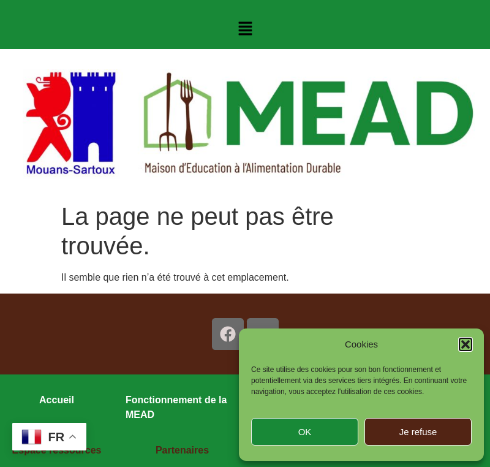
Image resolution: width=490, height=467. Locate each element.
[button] (465, 344)
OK (305, 432)
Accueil (56, 400)
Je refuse (418, 432)
